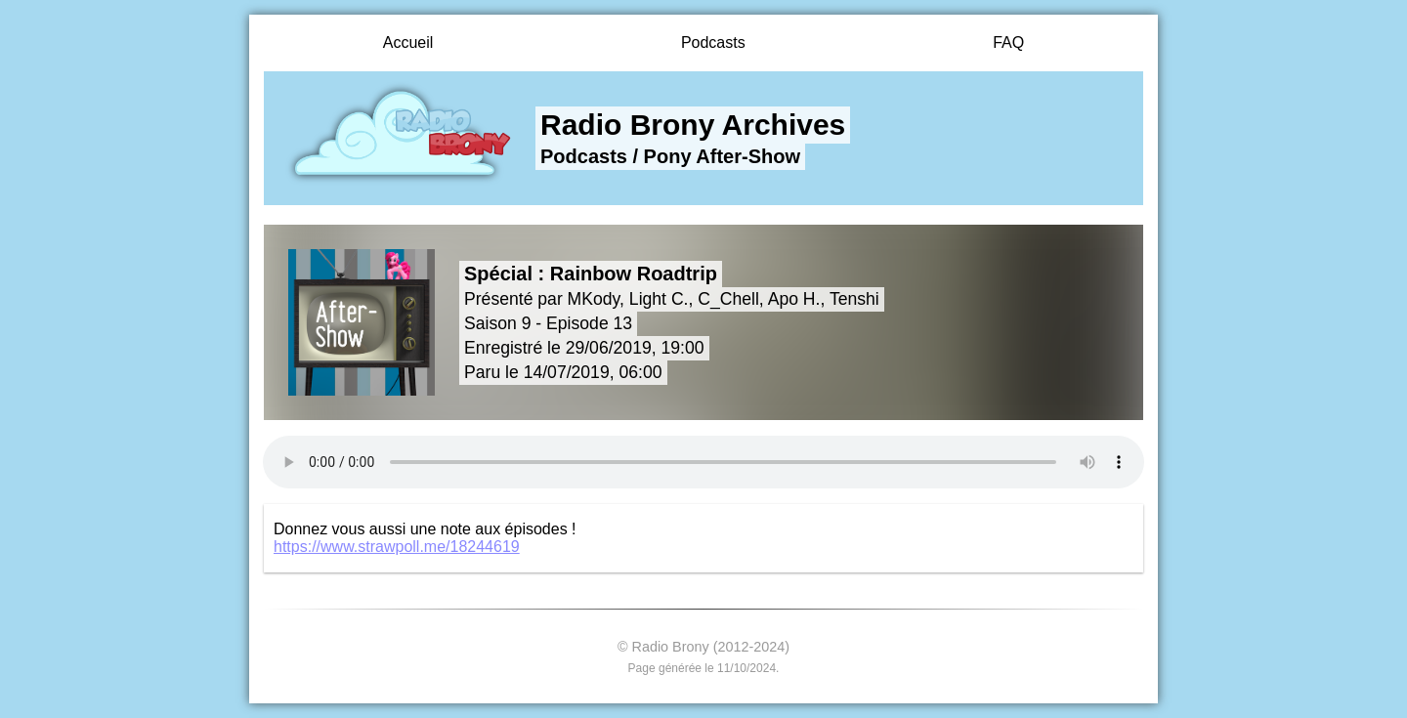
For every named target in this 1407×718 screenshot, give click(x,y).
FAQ (1008, 42)
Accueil (408, 42)
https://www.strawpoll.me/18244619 (397, 546)
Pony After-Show (722, 156)
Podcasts (713, 42)
